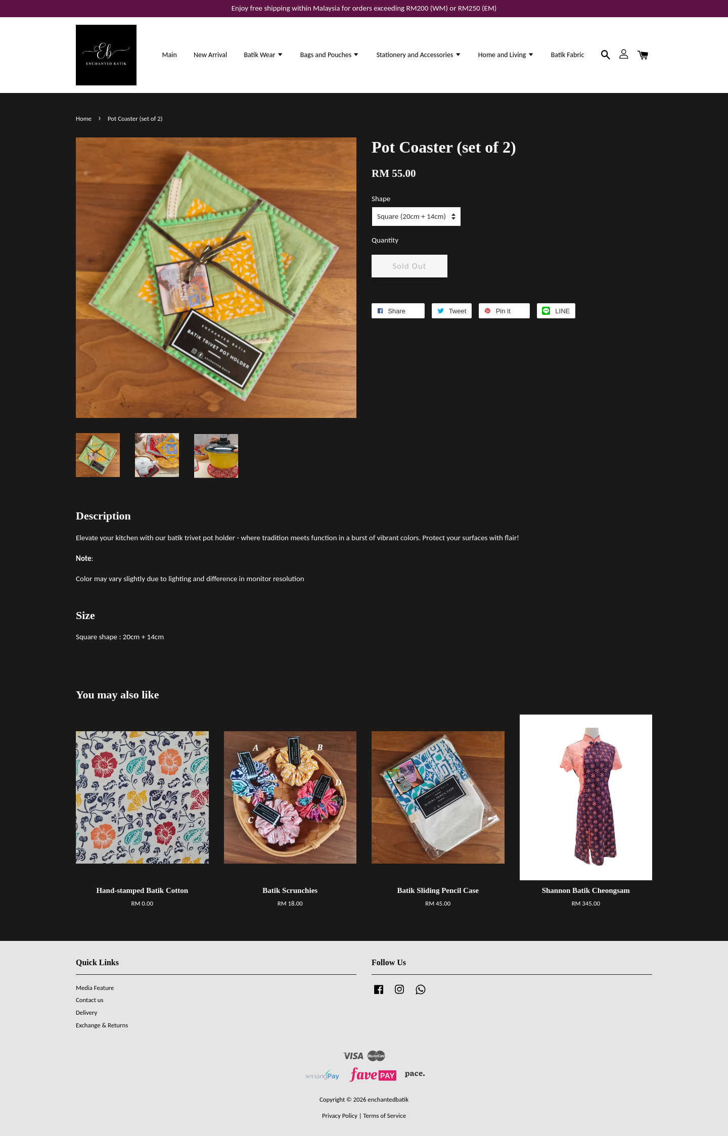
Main (169, 55)
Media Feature (95, 987)
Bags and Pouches (330, 55)
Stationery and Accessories (419, 55)
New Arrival (210, 55)
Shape (381, 198)
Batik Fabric (567, 55)
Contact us (90, 1000)
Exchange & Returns (102, 1025)
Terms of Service (384, 1115)
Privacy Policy (339, 1115)
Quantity (385, 240)
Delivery (86, 1012)
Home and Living (506, 55)
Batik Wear (263, 55)
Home (84, 118)
